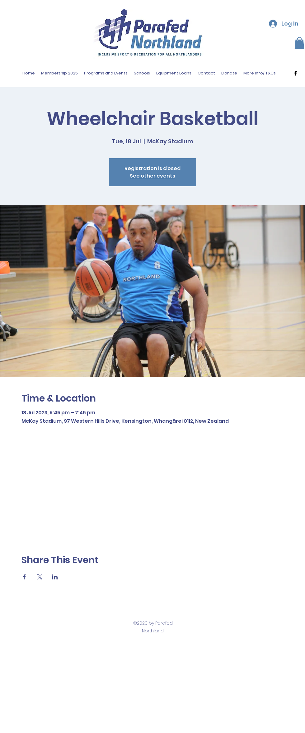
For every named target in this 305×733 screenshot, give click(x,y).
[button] (299, 43)
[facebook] (296, 73)
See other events (152, 175)
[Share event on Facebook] (24, 576)
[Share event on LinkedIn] (55, 576)
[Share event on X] (40, 576)
